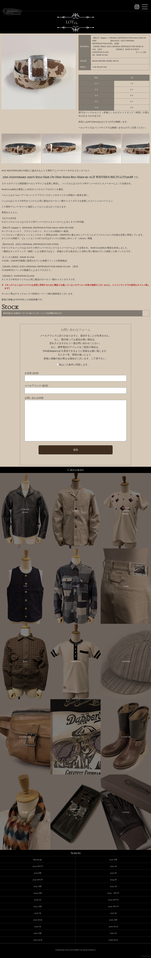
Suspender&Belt (75, 814)
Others (125, 814)
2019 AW (37, 935)
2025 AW (37, 908)
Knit (25, 662)
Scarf (25, 814)
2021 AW (113, 861)
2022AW (38, 875)
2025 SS (113, 888)
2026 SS (37, 901)
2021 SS (113, 915)
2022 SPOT (37, 868)
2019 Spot (37, 942)
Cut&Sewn (75, 662)
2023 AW (37, 888)
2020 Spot (113, 928)
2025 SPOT (113, 901)
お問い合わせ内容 (34, 398)
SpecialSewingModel (126, 511)
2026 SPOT (113, 908)
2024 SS (113, 881)
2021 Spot (37, 922)
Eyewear (75, 738)
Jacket (75, 510)
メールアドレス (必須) (36, 385)
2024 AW (37, 895)
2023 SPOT (37, 881)
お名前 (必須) (32, 373)
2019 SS (113, 935)
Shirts (75, 586)
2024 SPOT (113, 895)
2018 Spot (113, 942)
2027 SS (37, 915)
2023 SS (113, 875)
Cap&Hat (126, 662)
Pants (125, 586)
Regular (37, 861)
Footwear (126, 738)
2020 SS (37, 928)
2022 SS (113, 868)
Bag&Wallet (25, 738)
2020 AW (113, 922)
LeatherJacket (25, 511)
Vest (25, 586)
